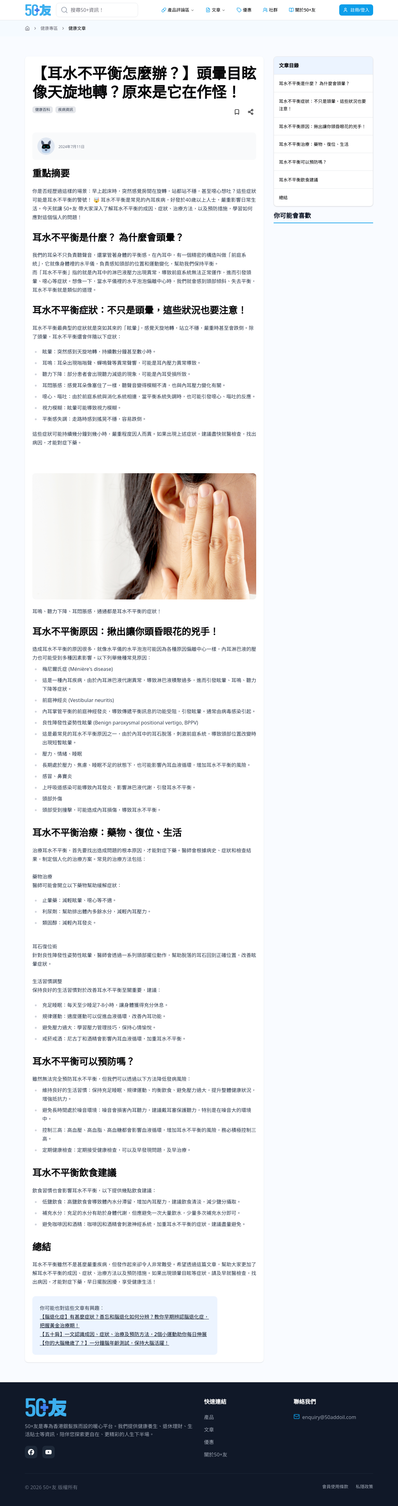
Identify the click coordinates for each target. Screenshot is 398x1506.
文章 (209, 1429)
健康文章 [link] (77, 28)
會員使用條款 (335, 1486)
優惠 (244, 10)
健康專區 (49, 28)
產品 (209, 1417)
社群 (270, 10)
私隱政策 (364, 1486)
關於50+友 (302, 10)
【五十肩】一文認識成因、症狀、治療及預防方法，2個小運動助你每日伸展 (123, 1334)
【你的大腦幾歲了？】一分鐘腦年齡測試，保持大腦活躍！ (104, 1343)
